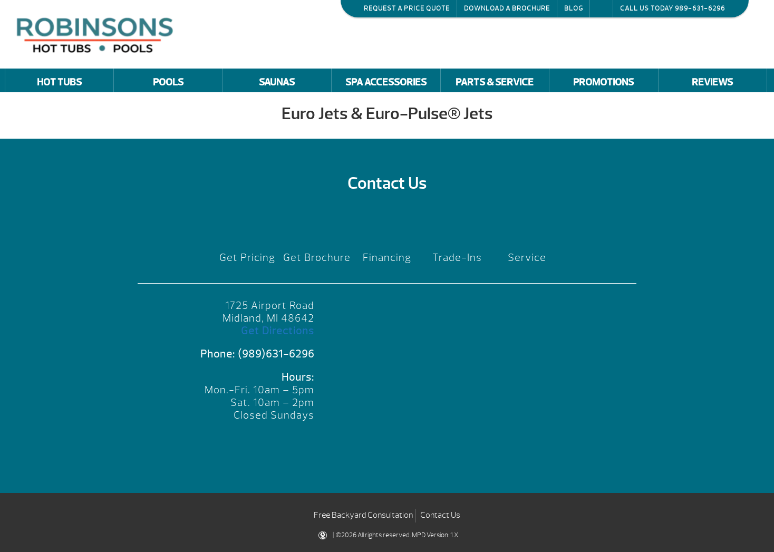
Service (527, 257)
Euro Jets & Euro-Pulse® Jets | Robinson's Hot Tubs (97, 34)
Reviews (712, 82)
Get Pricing (247, 257)
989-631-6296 (700, 8)
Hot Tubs (59, 82)
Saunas (277, 82)
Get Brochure (317, 257)
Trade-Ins (457, 257)
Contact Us (440, 515)
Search (601, 8)
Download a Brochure (507, 8)
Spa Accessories (386, 82)
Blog (573, 8)
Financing (387, 257)
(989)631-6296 (276, 354)
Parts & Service (495, 82)
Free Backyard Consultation (363, 515)
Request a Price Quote (407, 8)
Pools (168, 82)
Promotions (603, 82)
